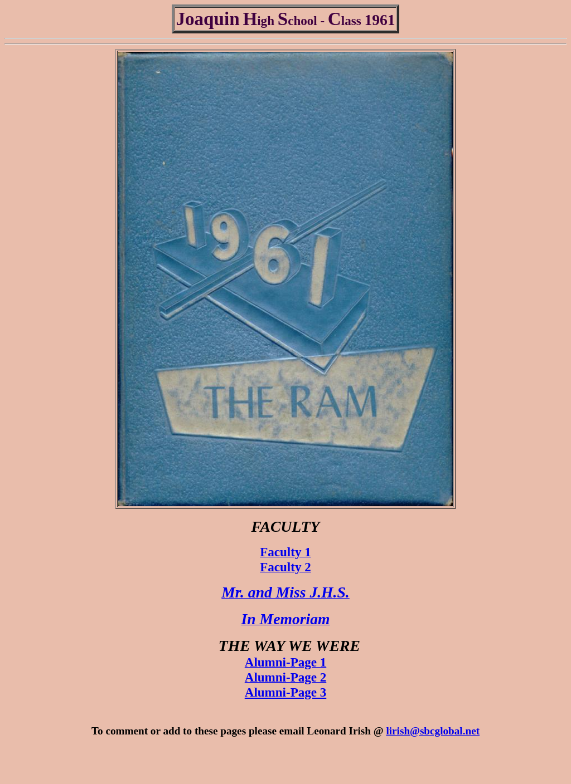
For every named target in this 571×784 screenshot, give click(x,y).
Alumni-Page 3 (286, 692)
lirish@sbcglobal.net (433, 731)
